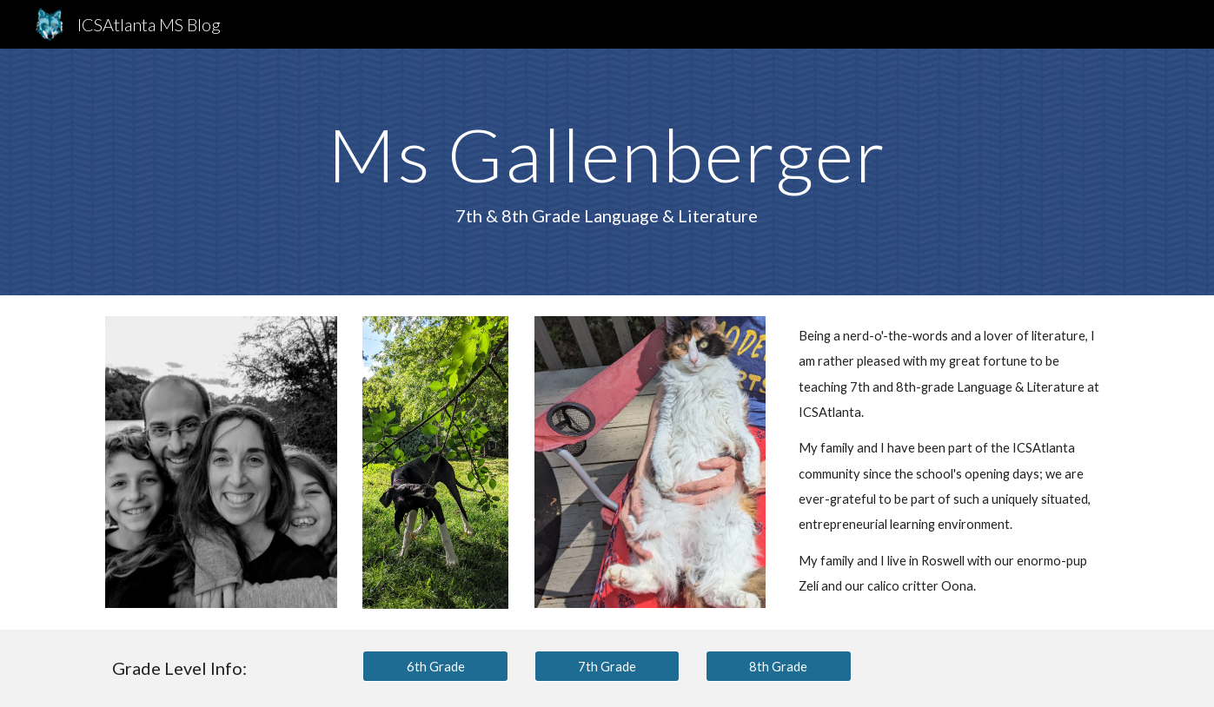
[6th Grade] (435, 666)
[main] (607, 172)
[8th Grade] (779, 666)
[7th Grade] (607, 666)
